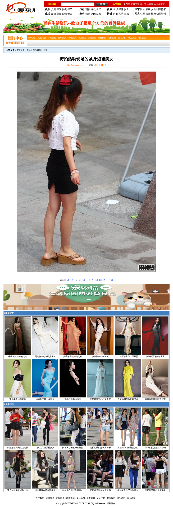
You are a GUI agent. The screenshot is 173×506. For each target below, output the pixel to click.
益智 (98, 13)
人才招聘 (101, 498)
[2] (80, 280)
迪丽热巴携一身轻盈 (45, 399)
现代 (87, 9)
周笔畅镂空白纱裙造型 (100, 399)
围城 (126, 13)
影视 (64, 9)
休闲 (93, 13)
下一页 (110, 280)
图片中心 (26, 50)
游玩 (53, 13)
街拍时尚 (37, 50)
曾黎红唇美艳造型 (72, 399)
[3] (84, 280)
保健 (121, 9)
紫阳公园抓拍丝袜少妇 (155, 447)
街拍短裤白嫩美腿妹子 (100, 447)
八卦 (53, 9)
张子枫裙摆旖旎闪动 (17, 356)
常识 (115, 9)
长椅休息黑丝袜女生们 (100, 490)
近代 (93, 9)
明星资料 (161, 13)
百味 (64, 13)
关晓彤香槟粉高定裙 (72, 356)
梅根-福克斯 (159, 4)
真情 (121, 13)
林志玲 (143, 4)
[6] (93, 280)
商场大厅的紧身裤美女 (72, 447)
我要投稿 (70, 498)
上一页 (70, 280)
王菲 (137, 4)
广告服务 (60, 498)
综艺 (69, 9)
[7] (96, 280)
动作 (87, 13)
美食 (59, 13)
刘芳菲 (127, 4)
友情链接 (50, 498)
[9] (104, 280)
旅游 (153, 13)
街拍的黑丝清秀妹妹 (45, 447)
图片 (142, 9)
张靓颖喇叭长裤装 (100, 356)
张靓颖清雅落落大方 (155, 356)
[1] (76, 280)
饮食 (126, 9)
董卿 (133, 4)
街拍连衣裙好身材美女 (72, 490)
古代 (98, 9)
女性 (153, 9)
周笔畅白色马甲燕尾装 (45, 356)
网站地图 (80, 498)
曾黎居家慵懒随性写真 (155, 399)
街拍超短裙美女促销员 (17, 447)
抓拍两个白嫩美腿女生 (127, 447)
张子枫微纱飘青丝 (17, 399)
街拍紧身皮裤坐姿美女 (45, 490)
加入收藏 (131, 498)
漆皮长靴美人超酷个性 (17, 490)
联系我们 (111, 498)
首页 (19, 50)
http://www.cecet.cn (76, 65)
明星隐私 (161, 9)
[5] (89, 280)
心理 (142, 13)
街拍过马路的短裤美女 (155, 490)
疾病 (148, 9)
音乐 (148, 13)
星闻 (59, 9)
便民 (69, 13)
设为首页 (121, 498)
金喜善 (150, 4)
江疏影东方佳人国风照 (127, 356)
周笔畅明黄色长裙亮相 (127, 399)
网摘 (115, 13)
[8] (100, 280)
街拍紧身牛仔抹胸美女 (127, 490)
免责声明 (90, 498)
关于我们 (40, 498)
